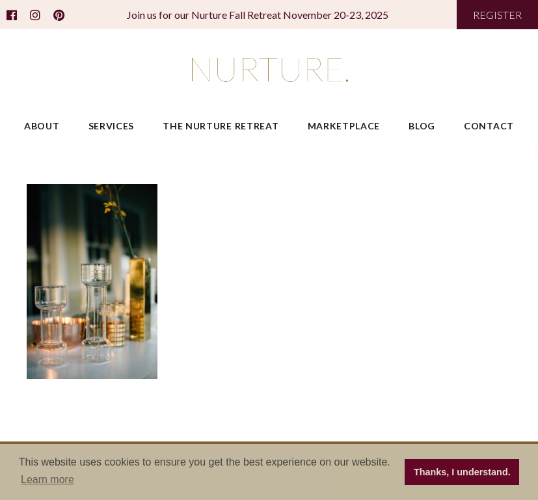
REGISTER (497, 14)
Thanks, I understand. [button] (462, 472)
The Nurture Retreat (220, 125)
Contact (489, 125)
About (42, 125)
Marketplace (344, 125)
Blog (422, 125)
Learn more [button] (47, 479)
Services (111, 125)
